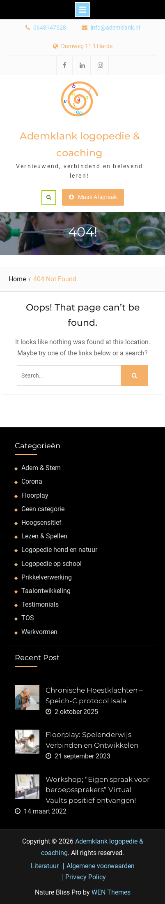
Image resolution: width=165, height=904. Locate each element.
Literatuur (45, 866)
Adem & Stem (41, 468)
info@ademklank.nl (115, 27)
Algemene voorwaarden (100, 866)
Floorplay (34, 495)
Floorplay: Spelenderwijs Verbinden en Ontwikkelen (92, 739)
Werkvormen (39, 632)
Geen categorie (42, 509)
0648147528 (49, 27)
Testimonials (40, 604)
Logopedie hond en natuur (59, 550)
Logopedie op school (51, 564)
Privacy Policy (85, 877)
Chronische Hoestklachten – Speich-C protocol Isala (94, 695)
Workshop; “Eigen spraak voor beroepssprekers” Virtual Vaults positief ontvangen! (98, 789)
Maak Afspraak (93, 197)
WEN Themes (111, 892)
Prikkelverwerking (46, 577)
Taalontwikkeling (46, 591)
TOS (27, 618)
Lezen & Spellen (44, 536)
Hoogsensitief (41, 522)
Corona (31, 481)
